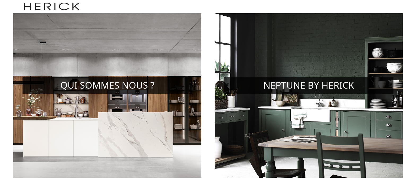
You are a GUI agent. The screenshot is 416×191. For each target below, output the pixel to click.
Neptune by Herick (308, 85)
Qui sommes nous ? (107, 85)
